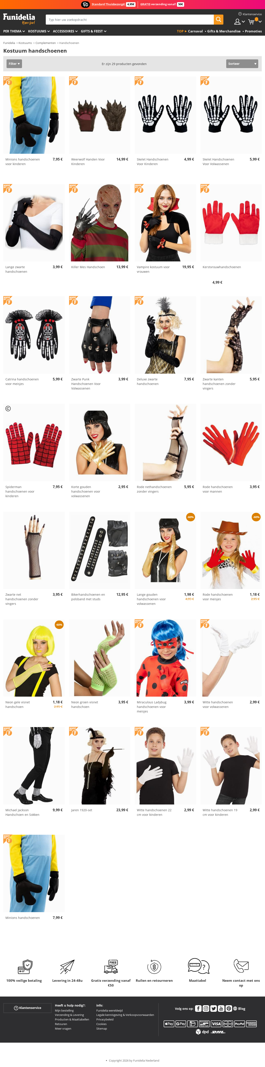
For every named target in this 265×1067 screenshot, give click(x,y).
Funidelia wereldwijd (109, 1010)
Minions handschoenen (22, 918)
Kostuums (37, 31)
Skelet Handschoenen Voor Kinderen (152, 161)
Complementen (46, 43)
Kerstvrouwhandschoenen (222, 267)
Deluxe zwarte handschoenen (148, 381)
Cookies (101, 1024)
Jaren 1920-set (81, 810)
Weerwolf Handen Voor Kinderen (88, 161)
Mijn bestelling (64, 1010)
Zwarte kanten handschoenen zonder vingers (219, 383)
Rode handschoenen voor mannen (218, 489)
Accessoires (63, 31)
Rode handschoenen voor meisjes (218, 596)
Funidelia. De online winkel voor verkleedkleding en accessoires (19, 19)
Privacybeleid (105, 1019)
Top (180, 31)
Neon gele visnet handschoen (17, 704)
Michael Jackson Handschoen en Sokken (22, 812)
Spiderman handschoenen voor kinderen (19, 491)
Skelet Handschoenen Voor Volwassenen (218, 161)
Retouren (61, 1024)
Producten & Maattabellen (72, 1019)
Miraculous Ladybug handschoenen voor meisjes (151, 706)
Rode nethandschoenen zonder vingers (154, 489)
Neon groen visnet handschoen (84, 704)
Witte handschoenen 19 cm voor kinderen (220, 812)
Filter (13, 64)
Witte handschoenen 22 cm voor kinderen (154, 812)
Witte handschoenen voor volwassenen (218, 704)
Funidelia (9, 43)
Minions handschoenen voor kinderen (22, 161)
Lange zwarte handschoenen (16, 269)
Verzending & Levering (69, 1015)
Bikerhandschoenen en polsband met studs (88, 596)
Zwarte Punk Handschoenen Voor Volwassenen (86, 383)
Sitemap (101, 1028)
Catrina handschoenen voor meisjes (22, 381)
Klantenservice (27, 1007)
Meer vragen (63, 1028)
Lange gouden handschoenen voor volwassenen (151, 599)
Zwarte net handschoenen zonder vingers (21, 599)
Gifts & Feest (92, 31)
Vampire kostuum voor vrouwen (153, 269)
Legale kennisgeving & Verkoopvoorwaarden (125, 1015)
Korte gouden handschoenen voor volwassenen (85, 491)
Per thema (12, 31)
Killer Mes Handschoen (88, 267)
